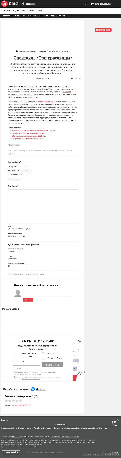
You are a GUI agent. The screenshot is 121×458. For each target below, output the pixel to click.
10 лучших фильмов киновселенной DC (28, 138)
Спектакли (49, 353)
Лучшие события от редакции (28, 355)
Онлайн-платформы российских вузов (28, 133)
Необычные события (53, 358)
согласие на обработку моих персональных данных (33, 372)
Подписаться (52, 364)
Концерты (20, 361)
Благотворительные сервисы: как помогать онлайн (33, 130)
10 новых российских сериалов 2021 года (29, 136)
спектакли (67, 92)
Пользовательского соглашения (31, 379)
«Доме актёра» (45, 101)
